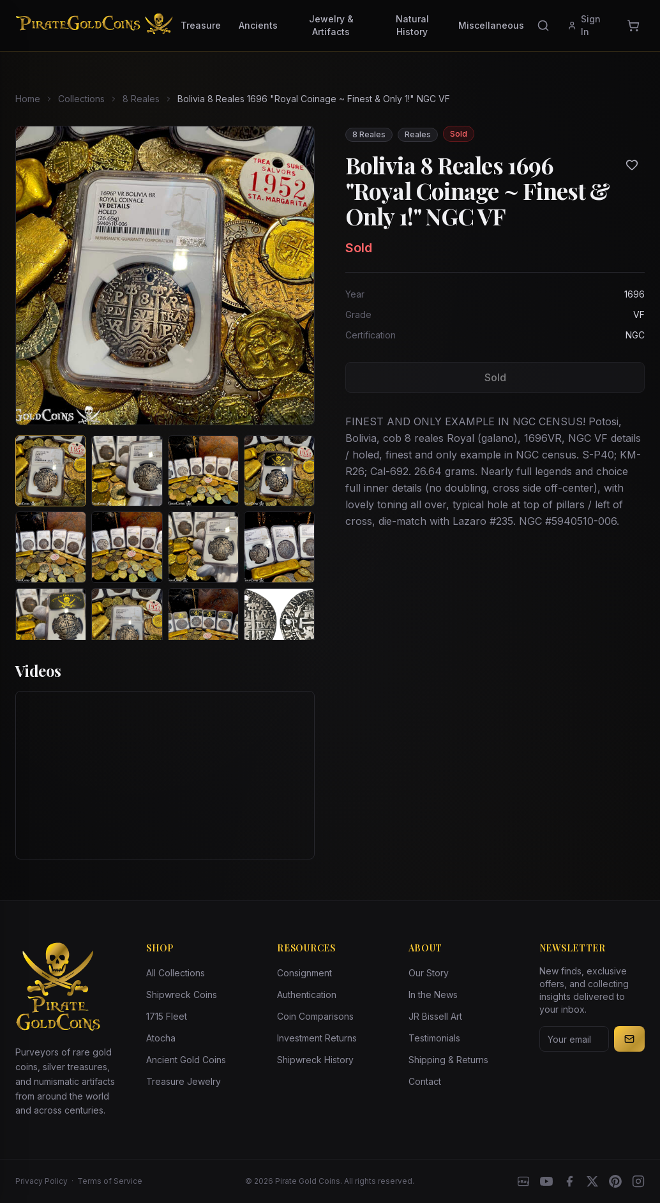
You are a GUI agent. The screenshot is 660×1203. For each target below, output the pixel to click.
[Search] (543, 25)
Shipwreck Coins (181, 994)
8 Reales (141, 98)
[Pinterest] (615, 1181)
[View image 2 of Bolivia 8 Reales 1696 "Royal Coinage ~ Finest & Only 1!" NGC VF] (126, 470)
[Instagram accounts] (638, 1181)
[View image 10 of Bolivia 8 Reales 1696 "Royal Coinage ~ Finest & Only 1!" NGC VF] (126, 623)
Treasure (201, 25)
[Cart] (633, 25)
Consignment (304, 972)
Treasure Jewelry (183, 1081)
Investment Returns (317, 1038)
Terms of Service (109, 1181)
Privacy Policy (41, 1181)
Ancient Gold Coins (186, 1059)
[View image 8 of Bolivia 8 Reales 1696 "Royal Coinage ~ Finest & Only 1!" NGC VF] (279, 546)
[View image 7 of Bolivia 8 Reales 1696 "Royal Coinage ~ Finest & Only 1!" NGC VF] (203, 546)
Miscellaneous (491, 25)
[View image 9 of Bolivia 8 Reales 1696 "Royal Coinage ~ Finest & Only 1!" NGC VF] (50, 623)
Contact (425, 1081)
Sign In (584, 25)
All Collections (175, 972)
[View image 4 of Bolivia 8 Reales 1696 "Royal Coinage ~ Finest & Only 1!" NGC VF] (279, 470)
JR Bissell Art (435, 1016)
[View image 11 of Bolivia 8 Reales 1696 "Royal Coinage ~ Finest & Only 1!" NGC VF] (203, 623)
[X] (592, 1181)
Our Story (429, 972)
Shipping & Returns (448, 1059)
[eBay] (523, 1181)
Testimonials (434, 1038)
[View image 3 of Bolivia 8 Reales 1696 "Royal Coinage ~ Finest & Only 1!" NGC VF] (203, 470)
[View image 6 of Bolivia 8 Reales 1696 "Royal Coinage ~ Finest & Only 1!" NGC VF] (126, 546)
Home (27, 98)
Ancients (258, 25)
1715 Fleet (166, 1016)
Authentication (306, 994)
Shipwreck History (315, 1059)
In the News (433, 994)
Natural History (412, 25)
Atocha (161, 1038)
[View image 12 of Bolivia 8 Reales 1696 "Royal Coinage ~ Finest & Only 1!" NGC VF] (279, 623)
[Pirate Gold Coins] (94, 25)
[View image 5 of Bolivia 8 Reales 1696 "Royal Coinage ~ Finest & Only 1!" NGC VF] (50, 546)
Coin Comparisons (315, 1016)
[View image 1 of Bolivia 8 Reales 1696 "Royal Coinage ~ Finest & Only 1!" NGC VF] (50, 470)
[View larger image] (165, 275)
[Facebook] (569, 1181)
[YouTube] (546, 1181)
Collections (81, 98)
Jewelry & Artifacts (331, 25)
